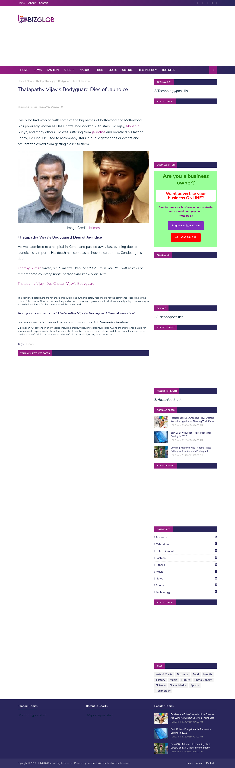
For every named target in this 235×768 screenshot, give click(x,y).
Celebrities (186, 544)
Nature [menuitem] (85, 70)
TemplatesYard (122, 763)
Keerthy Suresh (29, 268)
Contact (43, 3)
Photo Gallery (203, 680)
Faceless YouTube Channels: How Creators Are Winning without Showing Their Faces (192, 419)
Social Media (178, 685)
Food (196, 674)
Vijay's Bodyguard (80, 283)
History (160, 680)
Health (207, 674)
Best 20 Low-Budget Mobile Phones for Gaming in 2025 (190, 434)
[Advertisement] (153, 35)
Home (21, 3)
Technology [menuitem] (148, 70)
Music (186, 572)
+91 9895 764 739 (185, 237)
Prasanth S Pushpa (28, 107)
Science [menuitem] (127, 70)
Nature (185, 680)
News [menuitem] (38, 70)
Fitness (186, 565)
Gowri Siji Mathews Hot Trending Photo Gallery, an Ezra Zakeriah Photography (190, 449)
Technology (186, 592)
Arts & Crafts (164, 674)
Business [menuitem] (168, 70)
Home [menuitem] (24, 70)
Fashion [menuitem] (53, 70)
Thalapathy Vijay (31, 283)
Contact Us (211, 763)
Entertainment (186, 551)
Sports (186, 585)
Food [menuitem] (99, 70)
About (32, 3)
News (30, 81)
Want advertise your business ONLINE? (186, 196)
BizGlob (175, 425)
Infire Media (93, 763)
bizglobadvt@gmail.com (186, 225)
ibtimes (94, 227)
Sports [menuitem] (69, 70)
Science (161, 685)
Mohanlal (133, 126)
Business (186, 537)
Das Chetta (55, 283)
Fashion (186, 558)
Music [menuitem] (113, 70)
